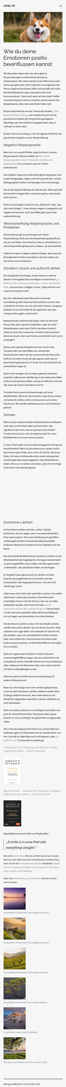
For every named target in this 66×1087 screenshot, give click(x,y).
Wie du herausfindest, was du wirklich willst (25, 1062)
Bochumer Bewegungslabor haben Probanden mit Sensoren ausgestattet (28, 160)
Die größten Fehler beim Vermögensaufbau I (26, 1002)
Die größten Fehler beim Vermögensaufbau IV (26, 912)
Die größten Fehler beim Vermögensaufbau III (26, 942)
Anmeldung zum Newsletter (27, 878)
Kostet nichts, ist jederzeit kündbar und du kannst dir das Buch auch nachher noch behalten (32, 867)
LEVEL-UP (9, 5)
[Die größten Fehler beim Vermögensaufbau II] (15, 959)
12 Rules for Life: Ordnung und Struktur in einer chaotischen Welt (32, 283)
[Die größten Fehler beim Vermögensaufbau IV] (15, 899)
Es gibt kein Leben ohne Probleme (21, 1032)
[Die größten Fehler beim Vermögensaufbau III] (15, 929)
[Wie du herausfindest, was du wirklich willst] (15, 1048)
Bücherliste (18, 856)
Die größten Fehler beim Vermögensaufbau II (26, 972)
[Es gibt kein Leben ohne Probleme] (15, 1018)
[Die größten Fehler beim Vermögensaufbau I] (15, 989)
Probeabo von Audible (31, 863)
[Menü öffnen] (60, 6)
